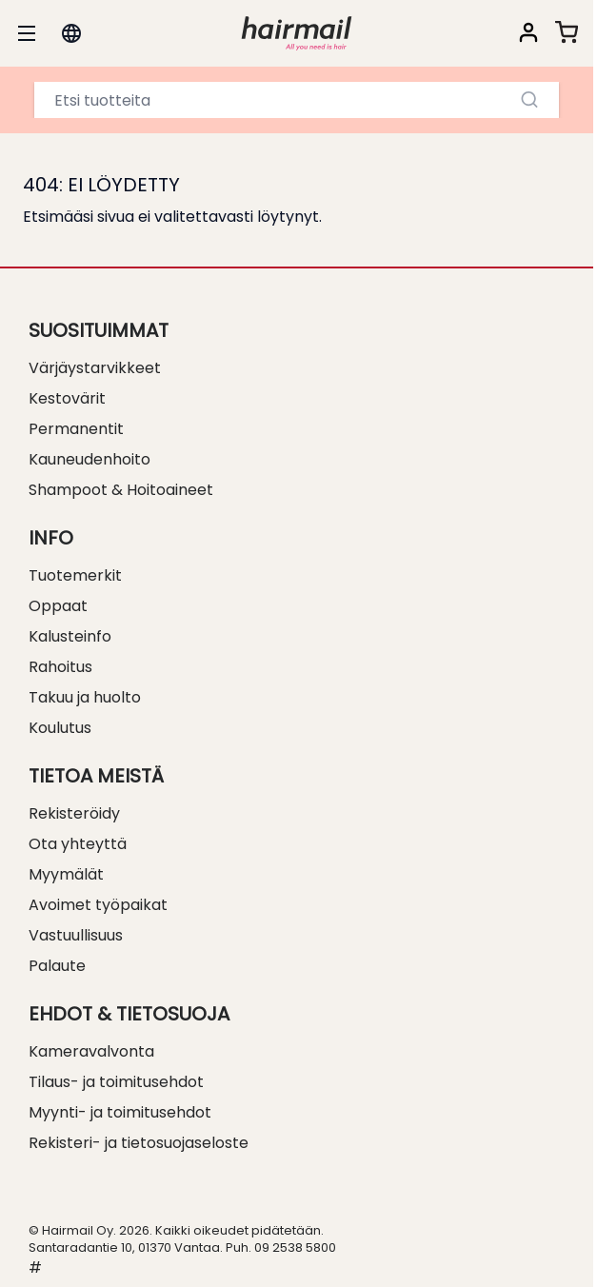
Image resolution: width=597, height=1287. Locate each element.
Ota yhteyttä (78, 844)
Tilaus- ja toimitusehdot (116, 1082)
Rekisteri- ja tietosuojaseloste (139, 1143)
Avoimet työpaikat (98, 905)
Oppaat (58, 606)
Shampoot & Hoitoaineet (121, 490)
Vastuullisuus (76, 935)
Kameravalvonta (91, 1051)
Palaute (57, 966)
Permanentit (76, 429)
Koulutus (60, 728)
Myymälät (66, 874)
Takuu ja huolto (85, 697)
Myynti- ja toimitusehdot (120, 1112)
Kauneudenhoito (89, 459)
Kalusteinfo (70, 636)
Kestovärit (67, 398)
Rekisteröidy (74, 813)
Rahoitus (60, 667)
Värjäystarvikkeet (95, 368)
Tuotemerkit (75, 575)
